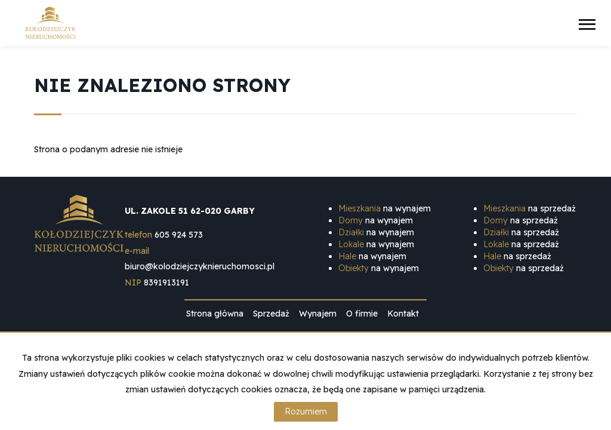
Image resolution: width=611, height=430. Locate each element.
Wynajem (318, 313)
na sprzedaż (529, 208)
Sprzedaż (271, 313)
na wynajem (384, 208)
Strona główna (214, 313)
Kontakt (403, 313)
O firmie (362, 313)
